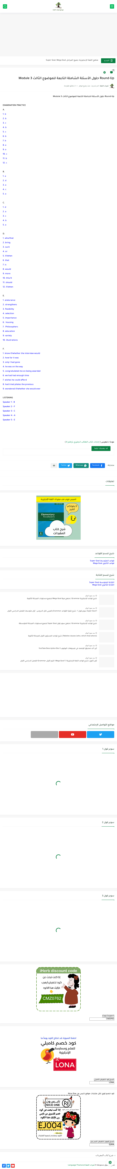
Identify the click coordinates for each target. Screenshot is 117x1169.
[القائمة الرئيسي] (112, 6)
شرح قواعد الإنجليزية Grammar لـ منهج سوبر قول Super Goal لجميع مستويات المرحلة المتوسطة (58, 624)
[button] (97, 465)
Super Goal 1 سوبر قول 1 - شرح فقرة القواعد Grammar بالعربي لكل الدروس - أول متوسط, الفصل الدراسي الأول (52, 611)
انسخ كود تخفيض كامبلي (104, 1080)
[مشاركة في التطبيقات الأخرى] (54, 465)
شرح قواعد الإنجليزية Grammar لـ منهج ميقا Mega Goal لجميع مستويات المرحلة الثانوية (62, 599)
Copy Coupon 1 (108, 1016)
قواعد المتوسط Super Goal (102, 561)
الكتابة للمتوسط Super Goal (101, 583)
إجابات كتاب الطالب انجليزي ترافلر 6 (82, 442)
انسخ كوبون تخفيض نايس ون (102, 1142)
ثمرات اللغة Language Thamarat (81, 1165)
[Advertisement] (58, 35)
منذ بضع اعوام (90, 596)
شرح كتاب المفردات (104, 1155)
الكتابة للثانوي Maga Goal (103, 585)
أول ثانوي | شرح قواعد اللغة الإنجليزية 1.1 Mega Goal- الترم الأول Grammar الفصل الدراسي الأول (58, 661)
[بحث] (5, 6)
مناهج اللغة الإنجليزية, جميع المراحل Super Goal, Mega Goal (72, 61)
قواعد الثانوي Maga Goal (103, 563)
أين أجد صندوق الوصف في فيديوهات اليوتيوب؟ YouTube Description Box (68, 649)
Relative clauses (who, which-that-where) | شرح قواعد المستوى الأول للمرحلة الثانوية (62, 636)
